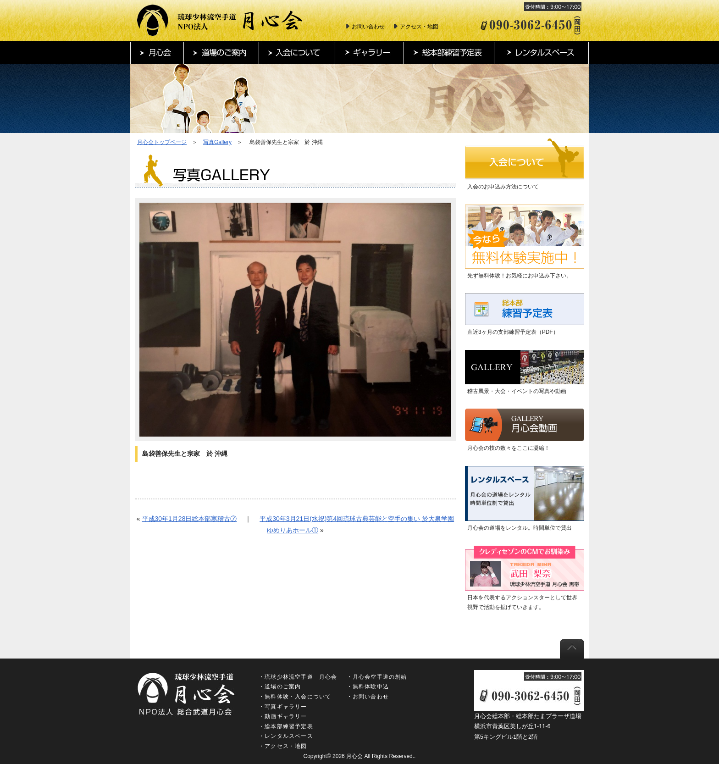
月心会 (354, 756)
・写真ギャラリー (283, 706)
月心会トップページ (162, 142)
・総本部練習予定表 (286, 726)
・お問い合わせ (368, 696)
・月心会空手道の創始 (377, 677)
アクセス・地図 (419, 26)
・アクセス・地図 (283, 746)
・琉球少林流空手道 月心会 (298, 677)
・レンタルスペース (286, 736)
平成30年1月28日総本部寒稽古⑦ (189, 518)
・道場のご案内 (280, 686)
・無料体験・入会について (295, 696)
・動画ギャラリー (283, 716)
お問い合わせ (368, 26)
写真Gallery (217, 142)
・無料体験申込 (368, 686)
